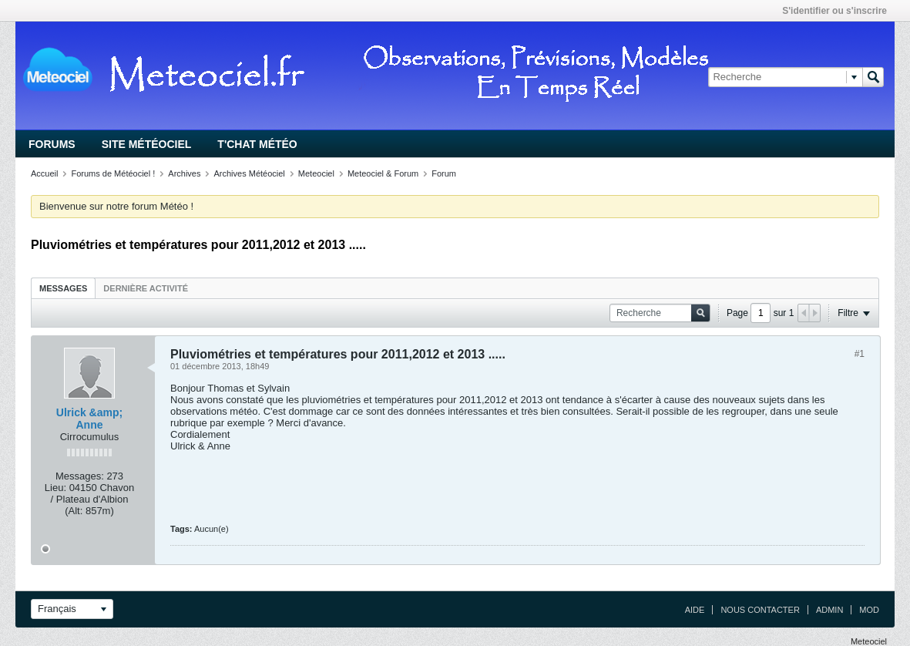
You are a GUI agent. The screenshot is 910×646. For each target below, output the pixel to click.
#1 (860, 353)
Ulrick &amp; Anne (89, 418)
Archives (184, 173)
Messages (63, 288)
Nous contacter (759, 609)
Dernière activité (145, 288)
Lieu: (55, 487)
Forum (443, 173)
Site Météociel (147, 144)
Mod (869, 609)
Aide (695, 609)
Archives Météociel (248, 173)
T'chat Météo (257, 144)
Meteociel (316, 173)
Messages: (79, 476)
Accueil (44, 173)
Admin (829, 609)
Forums (52, 144)
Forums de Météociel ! (113, 173)
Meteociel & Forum (383, 173)
